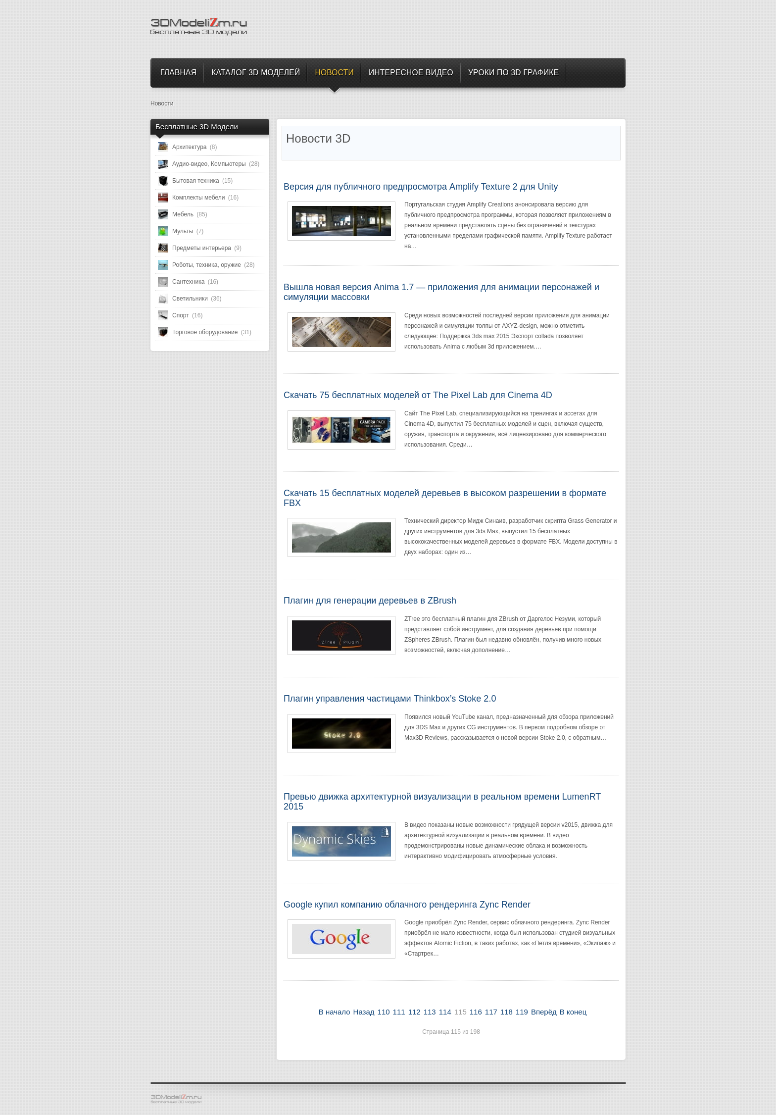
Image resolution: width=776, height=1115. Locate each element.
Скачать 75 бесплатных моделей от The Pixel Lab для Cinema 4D (418, 395)
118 (506, 1012)
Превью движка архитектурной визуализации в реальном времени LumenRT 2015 (442, 801)
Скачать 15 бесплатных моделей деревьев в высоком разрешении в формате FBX (445, 498)
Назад (364, 1012)
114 (445, 1012)
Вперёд (544, 1012)
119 (522, 1012)
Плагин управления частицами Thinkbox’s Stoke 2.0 (390, 699)
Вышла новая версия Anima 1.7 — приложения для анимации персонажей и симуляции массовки (441, 292)
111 (399, 1012)
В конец (573, 1012)
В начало (334, 1012)
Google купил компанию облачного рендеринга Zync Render (407, 905)
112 (414, 1012)
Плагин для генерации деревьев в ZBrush (370, 601)
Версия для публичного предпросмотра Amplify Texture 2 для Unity (421, 187)
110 (384, 1012)
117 (491, 1012)
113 (430, 1012)
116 (476, 1012)
